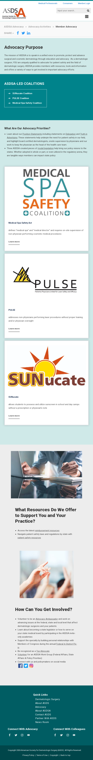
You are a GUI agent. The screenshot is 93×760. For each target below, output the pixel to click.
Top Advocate (43, 651)
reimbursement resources (47, 530)
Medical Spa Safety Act (20, 223)
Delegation (71, 134)
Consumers (67, 3)
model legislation (46, 148)
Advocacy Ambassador (47, 619)
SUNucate (13, 397)
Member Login (84, 3)
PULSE (11, 310)
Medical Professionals (47, 3)
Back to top (65, 755)
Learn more (14, 241)
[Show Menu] (87, 17)
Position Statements (32, 134)
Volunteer (22, 654)
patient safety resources (29, 537)
